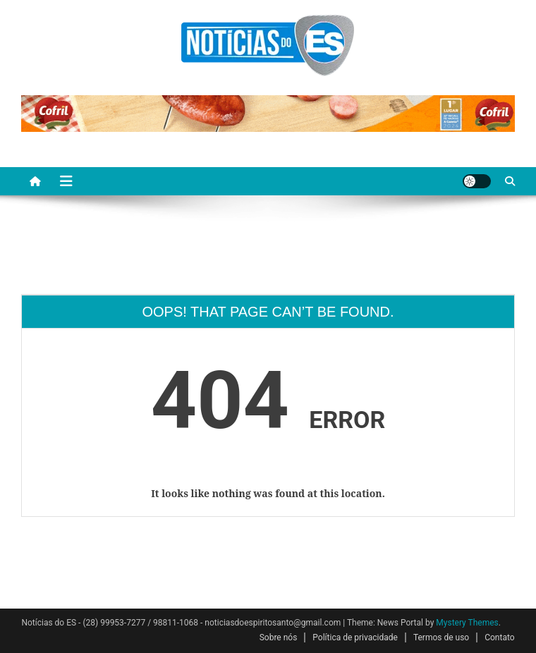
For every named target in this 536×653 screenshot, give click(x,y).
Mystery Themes (467, 623)
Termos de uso (441, 637)
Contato (499, 637)
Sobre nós (279, 637)
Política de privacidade (355, 637)
